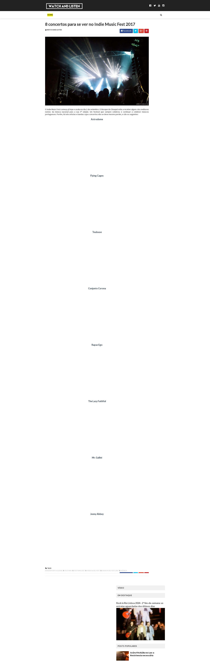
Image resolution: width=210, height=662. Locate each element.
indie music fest (75, 576)
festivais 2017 (61, 576)
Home (32, 15)
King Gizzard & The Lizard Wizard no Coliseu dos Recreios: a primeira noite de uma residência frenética (164, 124)
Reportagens (95, 15)
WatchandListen (46, 605)
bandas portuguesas (36, 576)
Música (53, 15)
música (106, 576)
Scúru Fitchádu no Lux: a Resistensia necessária (160, 94)
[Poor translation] (10, 622)
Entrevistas (78, 15)
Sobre (43, 15)
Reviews (111, 15)
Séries (65, 15)
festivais (50, 576)
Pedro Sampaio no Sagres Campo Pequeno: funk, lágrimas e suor (165, 108)
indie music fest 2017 (92, 576)
